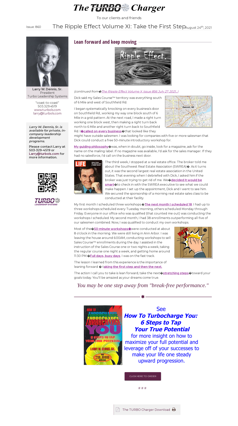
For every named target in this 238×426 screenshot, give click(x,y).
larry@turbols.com (47, 113)
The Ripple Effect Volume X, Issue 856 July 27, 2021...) (139, 91)
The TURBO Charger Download (146, 410)
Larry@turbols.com (44, 154)
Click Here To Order (142, 376)
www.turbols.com (47, 110)
